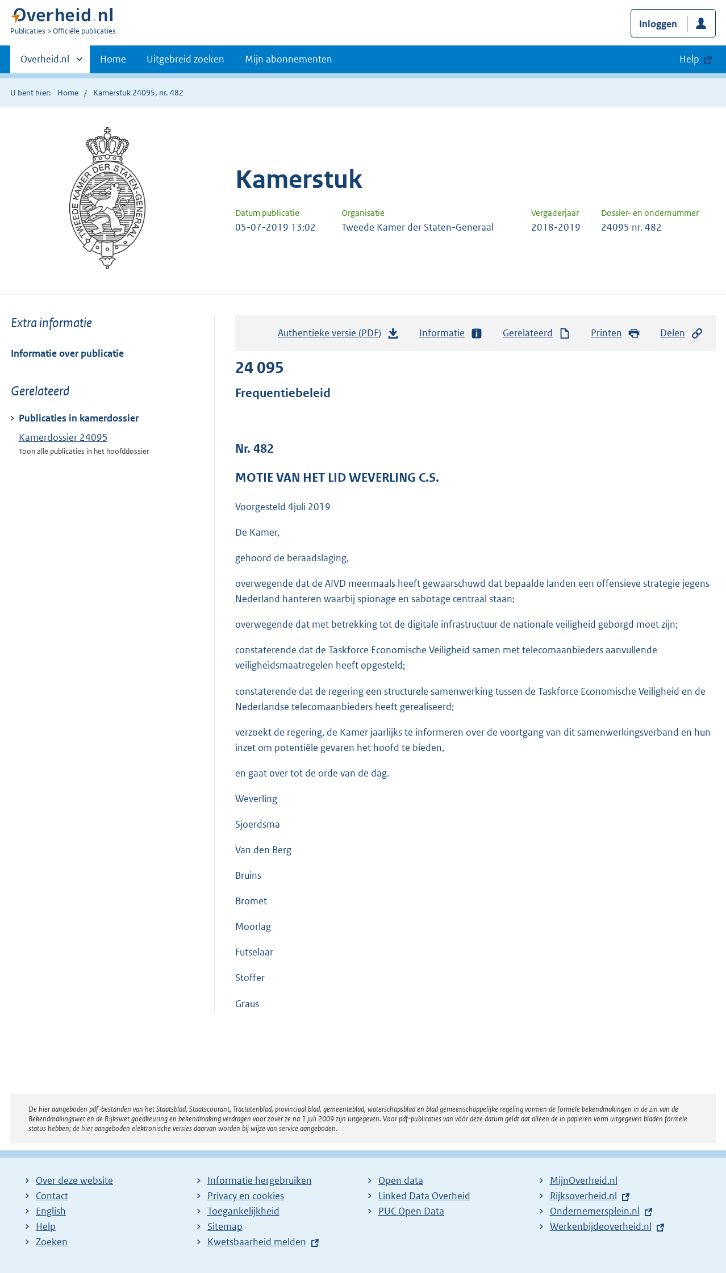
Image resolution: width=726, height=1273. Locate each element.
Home (113, 59)
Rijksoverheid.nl (583, 1195)
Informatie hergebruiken (259, 1180)
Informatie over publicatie (67, 353)
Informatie (451, 333)
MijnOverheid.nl (583, 1180)
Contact (52, 1195)
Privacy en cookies (245, 1195)
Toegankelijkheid (243, 1211)
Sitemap (225, 1226)
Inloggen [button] (658, 24)
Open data (400, 1180)
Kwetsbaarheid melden (256, 1242)
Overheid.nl (44, 62)
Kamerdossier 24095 (63, 437)
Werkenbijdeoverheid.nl (601, 1226)
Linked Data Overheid (424, 1195)
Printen (615, 333)
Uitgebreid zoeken (185, 59)
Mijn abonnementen (288, 59)
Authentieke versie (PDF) (338, 335)
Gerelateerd (537, 333)
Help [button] (689, 59)
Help (46, 1226)
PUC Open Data (411, 1211)
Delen (681, 333)
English (51, 1211)
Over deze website (74, 1180)
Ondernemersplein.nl (595, 1211)
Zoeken (52, 1242)
